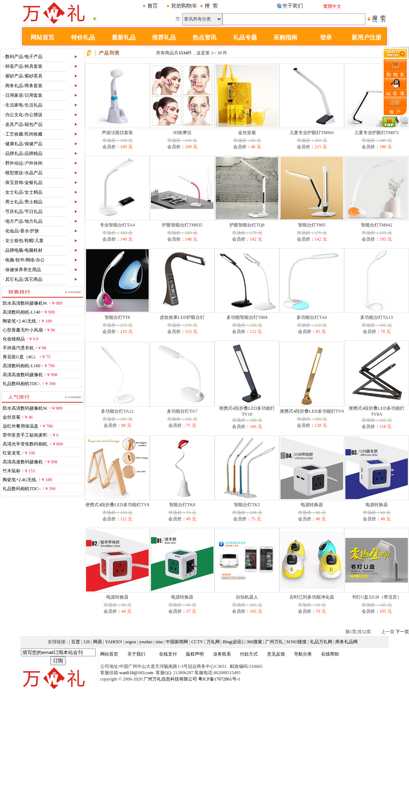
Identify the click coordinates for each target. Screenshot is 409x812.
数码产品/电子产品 (23, 56)
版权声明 (195, 654)
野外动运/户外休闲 (23, 163)
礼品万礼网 (321, 641)
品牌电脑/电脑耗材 (23, 250)
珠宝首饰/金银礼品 (23, 182)
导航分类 (303, 654)
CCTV (197, 641)
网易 (97, 641)
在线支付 (168, 654)
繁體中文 (332, 6)
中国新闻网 (177, 641)
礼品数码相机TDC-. (22, 383)
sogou (130, 641)
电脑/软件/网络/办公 (25, 260)
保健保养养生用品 (23, 269)
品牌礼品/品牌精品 (23, 153)
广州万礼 (274, 641)
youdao (145, 641)
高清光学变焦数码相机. (25, 444)
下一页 (402, 631)
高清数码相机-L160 (21, 365)
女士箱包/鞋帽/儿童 (24, 240)
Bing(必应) (233, 641)
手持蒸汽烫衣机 (18, 348)
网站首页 (109, 654)
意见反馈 (276, 654)
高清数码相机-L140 (21, 312)
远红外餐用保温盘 (20, 426)
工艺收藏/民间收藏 (23, 134)
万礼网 (213, 641)
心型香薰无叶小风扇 (23, 330)
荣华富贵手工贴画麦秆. (25, 435)
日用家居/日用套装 (23, 95)
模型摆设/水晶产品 (23, 172)
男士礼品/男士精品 (23, 201)
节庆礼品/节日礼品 (23, 211)
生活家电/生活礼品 (23, 105)
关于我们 (136, 654)
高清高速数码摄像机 (23, 374)
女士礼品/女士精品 (23, 192)
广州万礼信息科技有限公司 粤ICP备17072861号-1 (191, 679)
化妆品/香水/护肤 (22, 231)
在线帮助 (330, 654)
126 (86, 641)
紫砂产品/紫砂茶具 (23, 76)
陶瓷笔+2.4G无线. (20, 321)
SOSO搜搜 (296, 641)
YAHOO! (113, 641)
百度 (75, 641)
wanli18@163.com (136, 672)
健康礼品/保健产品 (23, 143)
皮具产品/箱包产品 (23, 124)
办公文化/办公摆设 (23, 114)
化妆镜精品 (14, 339)
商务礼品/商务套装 (23, 85)
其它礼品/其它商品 (23, 279)
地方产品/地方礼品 (23, 221)
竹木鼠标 (11, 470)
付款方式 (249, 654)
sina (158, 641)
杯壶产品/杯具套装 (23, 66)
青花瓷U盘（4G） (20, 356)
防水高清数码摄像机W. (25, 303)
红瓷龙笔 (11, 453)
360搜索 (254, 641)
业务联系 (222, 654)
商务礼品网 (346, 641)
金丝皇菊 (11, 417)
